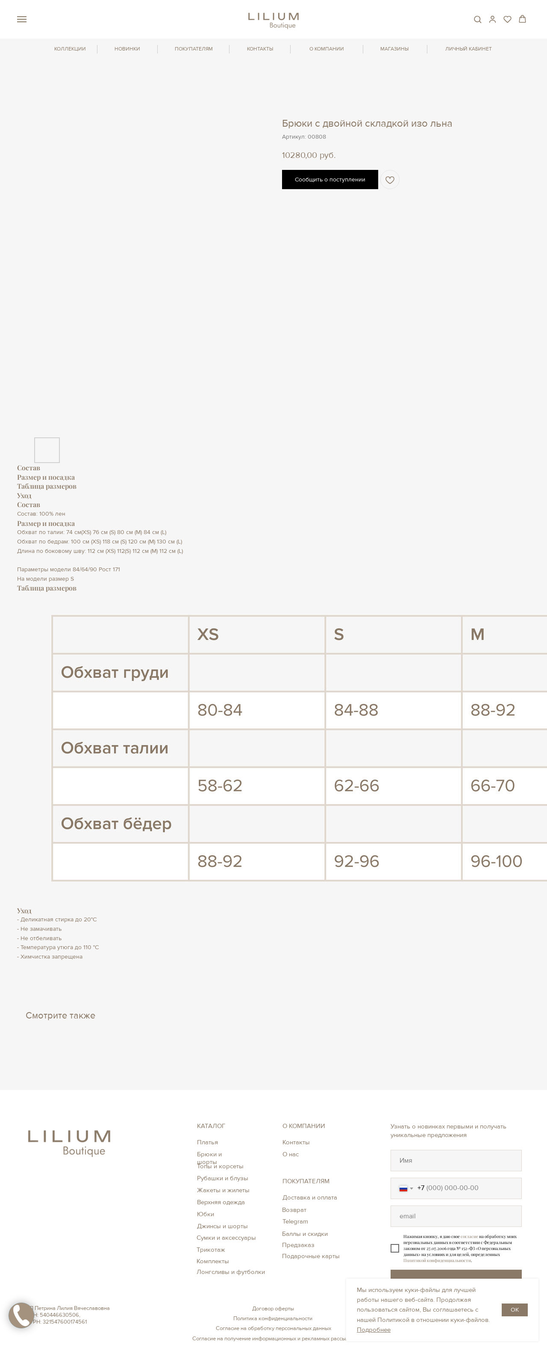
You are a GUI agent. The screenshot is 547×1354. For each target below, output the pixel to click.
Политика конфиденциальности (272, 1318)
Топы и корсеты (220, 1166)
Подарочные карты (311, 1256)
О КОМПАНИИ (326, 49)
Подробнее (374, 1329)
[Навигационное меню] (21, 19)
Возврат (294, 1210)
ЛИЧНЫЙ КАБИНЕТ (468, 49)
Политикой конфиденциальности (437, 1260)
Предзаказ (298, 1245)
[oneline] (456, 1160)
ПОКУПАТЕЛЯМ (194, 49)
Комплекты (213, 1261)
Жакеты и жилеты (223, 1190)
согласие (469, 1236)
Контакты (296, 1142)
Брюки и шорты (209, 1158)
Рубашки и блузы (222, 1178)
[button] (477, 19)
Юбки (205, 1214)
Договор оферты (273, 1308)
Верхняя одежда (221, 1202)
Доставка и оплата (309, 1197)
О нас (290, 1154)
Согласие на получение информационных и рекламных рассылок (273, 1338)
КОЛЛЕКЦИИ (70, 49)
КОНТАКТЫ (260, 49)
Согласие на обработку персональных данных (273, 1328)
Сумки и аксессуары (226, 1237)
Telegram (295, 1221)
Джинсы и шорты (222, 1226)
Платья (207, 1142)
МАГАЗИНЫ (394, 49)
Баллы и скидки (305, 1234)
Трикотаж (211, 1249)
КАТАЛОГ (211, 1126)
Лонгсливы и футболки (231, 1272)
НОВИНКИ (127, 49)
